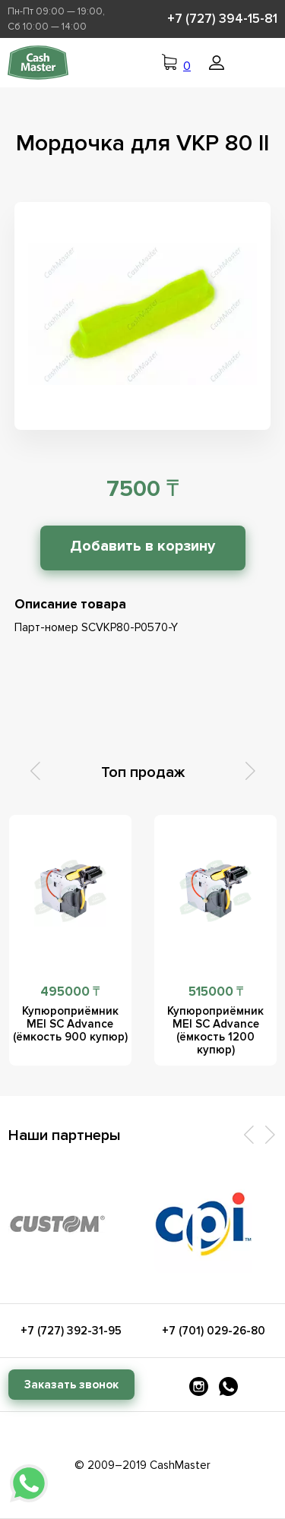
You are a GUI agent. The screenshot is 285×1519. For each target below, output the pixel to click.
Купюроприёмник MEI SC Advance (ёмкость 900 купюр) (70, 1024)
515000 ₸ (215, 992)
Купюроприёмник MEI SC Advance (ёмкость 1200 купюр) (215, 1030)
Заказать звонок (71, 1384)
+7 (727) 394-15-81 (222, 19)
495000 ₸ (70, 992)
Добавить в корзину (142, 546)
